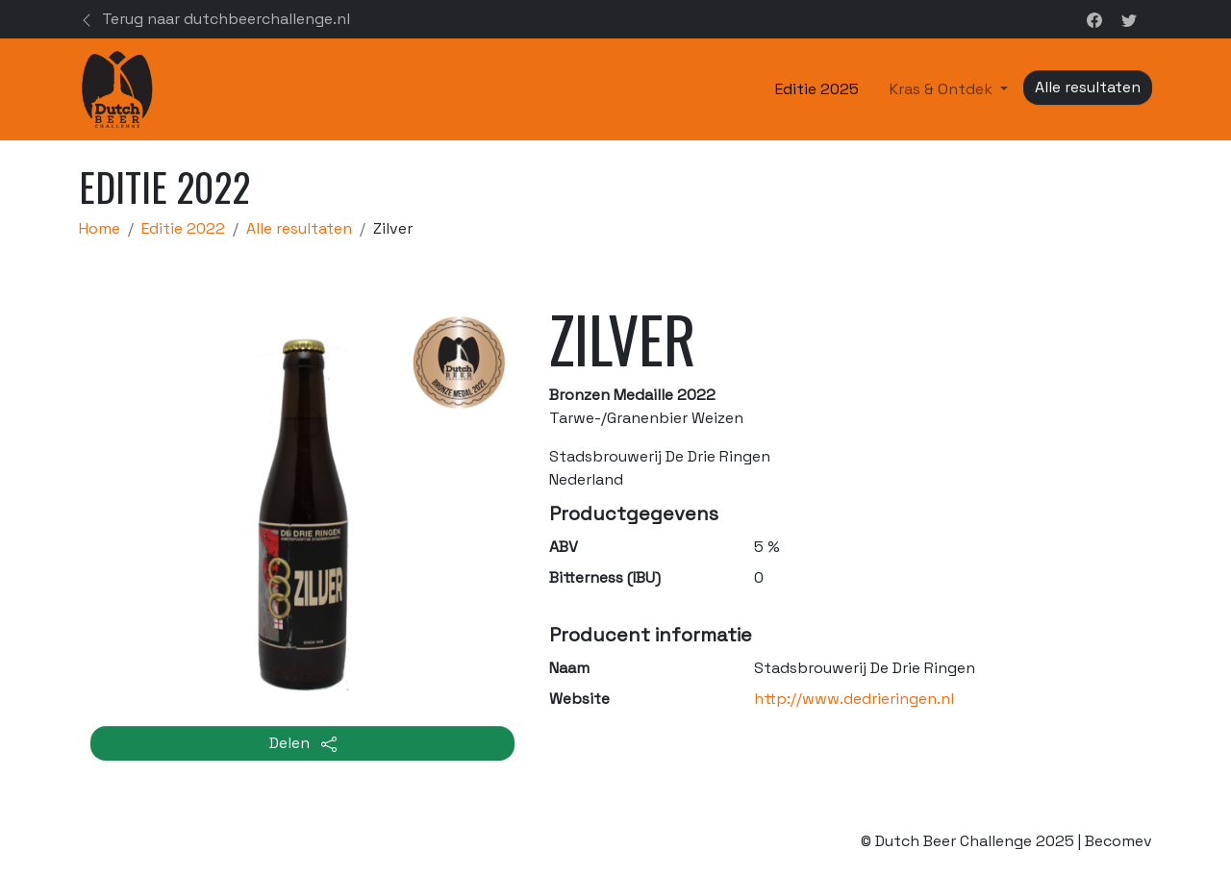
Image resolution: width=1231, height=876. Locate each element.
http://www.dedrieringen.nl (854, 698)
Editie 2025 (817, 89)
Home (99, 228)
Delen (303, 743)
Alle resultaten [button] (1088, 87)
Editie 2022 (183, 228)
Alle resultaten (299, 228)
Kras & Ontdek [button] (943, 89)
